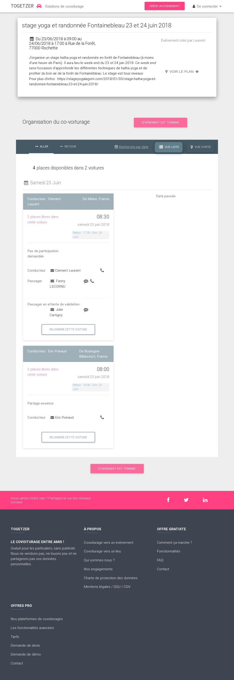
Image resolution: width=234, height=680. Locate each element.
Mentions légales (97, 586)
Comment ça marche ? (174, 542)
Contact (163, 569)
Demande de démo (26, 654)
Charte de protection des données (111, 578)
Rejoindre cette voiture (68, 329)
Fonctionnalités (168, 551)
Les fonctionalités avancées (32, 627)
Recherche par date (131, 147)
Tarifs (15, 636)
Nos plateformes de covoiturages (37, 618)
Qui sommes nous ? (99, 560)
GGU (117, 586)
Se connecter (205, 6)
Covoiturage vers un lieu (102, 551)
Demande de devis (25, 645)
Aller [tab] (41, 146)
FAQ (160, 560)
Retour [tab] (68, 146)
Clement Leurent (66, 270)
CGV (127, 586)
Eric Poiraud (62, 417)
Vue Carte (201, 147)
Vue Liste (169, 147)
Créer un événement (164, 6)
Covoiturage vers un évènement (108, 542)
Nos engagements (98, 569)
